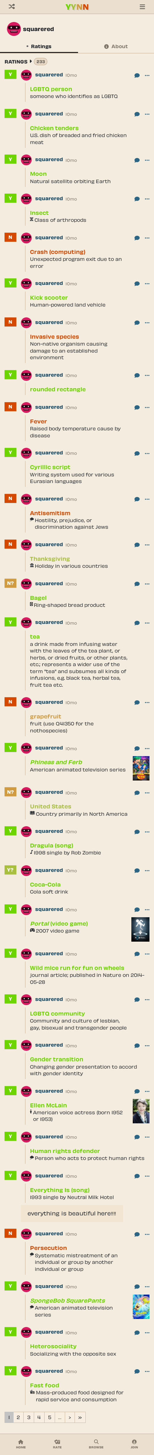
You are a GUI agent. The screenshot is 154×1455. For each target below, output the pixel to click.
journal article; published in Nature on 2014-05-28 (87, 978)
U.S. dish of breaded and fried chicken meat (78, 139)
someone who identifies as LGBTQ (74, 96)
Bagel (38, 598)
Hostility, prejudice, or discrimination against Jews (71, 524)
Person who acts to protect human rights (90, 1158)
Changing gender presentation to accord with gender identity (83, 1070)
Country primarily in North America (82, 813)
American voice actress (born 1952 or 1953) (78, 1116)
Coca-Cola (45, 884)
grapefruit (45, 716)
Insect (39, 213)
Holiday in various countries (71, 565)
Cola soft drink (49, 891)
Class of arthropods (60, 220)
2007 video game (57, 930)
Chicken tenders (54, 128)
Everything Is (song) (60, 1190)
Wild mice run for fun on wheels (77, 968)
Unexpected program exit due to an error (76, 262)
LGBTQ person (51, 89)
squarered (49, 74)
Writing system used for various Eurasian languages (72, 478)
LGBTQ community (57, 1013)
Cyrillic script (50, 467)
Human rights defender (65, 1151)
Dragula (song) (51, 845)
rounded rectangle (58, 389)
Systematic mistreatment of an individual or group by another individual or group (76, 1262)
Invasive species (54, 336)
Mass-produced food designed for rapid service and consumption (80, 1396)
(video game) (59, 923)
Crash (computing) (57, 252)
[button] (147, 75)
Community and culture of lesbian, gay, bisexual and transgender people (78, 1024)
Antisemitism (50, 513)
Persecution (48, 1248)
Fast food (44, 1385)
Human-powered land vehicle (68, 304)
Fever (38, 421)
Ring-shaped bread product (69, 605)
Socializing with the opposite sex (73, 1353)
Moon (38, 173)
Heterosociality (53, 1346)
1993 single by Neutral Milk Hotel (72, 1197)
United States (50, 806)
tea (35, 636)
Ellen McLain (48, 1105)
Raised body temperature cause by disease (75, 432)
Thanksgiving (50, 558)
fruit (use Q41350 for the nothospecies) (62, 727)
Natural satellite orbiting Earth (70, 181)
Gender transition (56, 1059)
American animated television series (78, 769)
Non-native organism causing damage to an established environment (68, 350)
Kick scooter (49, 297)
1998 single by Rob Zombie (67, 852)
